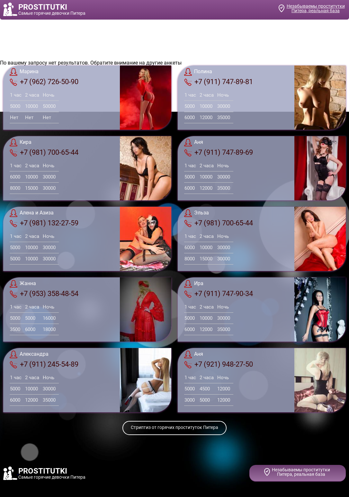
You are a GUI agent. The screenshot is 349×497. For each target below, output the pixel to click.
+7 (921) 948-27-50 (218, 364)
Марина (24, 72)
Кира (20, 142)
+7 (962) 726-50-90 (44, 82)
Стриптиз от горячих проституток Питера (174, 427)
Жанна (23, 284)
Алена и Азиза (32, 213)
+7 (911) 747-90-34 (218, 294)
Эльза (196, 213)
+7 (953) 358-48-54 (44, 294)
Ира (193, 284)
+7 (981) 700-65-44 (44, 152)
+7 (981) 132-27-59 (44, 223)
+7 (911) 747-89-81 (218, 82)
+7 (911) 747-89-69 (218, 152)
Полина (198, 72)
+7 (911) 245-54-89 (44, 364)
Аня (193, 142)
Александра (29, 354)
